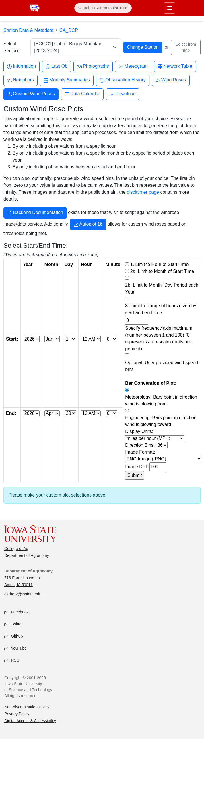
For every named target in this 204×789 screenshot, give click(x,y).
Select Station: (11, 47)
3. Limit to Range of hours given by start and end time (160, 309)
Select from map (186, 47)
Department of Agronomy (26, 555)
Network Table (175, 66)
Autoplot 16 (88, 224)
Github (13, 636)
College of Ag (16, 548)
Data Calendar (82, 94)
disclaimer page (143, 192)
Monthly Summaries (67, 80)
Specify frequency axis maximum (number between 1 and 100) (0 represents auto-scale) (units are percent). (158, 338)
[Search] (103, 8)
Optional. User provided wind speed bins (161, 366)
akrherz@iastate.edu (22, 594)
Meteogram (133, 66)
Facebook (16, 612)
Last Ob (56, 66)
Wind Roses (171, 80)
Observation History (123, 80)
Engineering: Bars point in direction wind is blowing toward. (160, 421)
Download (123, 94)
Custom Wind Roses (31, 94)
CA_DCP (68, 30)
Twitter (13, 624)
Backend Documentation (35, 213)
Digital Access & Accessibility (30, 720)
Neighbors (20, 80)
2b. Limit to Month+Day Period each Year (161, 288)
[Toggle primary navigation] (169, 8)
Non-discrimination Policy (26, 707)
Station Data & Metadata (28, 30)
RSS (11, 660)
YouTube (15, 648)
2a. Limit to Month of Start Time (162, 271)
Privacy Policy (16, 714)
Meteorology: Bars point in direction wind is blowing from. (161, 400)
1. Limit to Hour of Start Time (159, 264)
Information (21, 66)
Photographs (93, 66)
